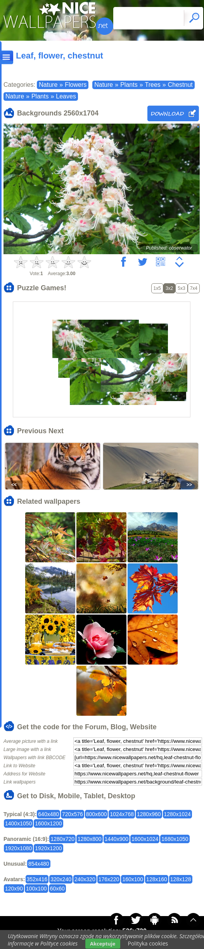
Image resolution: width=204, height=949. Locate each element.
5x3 (181, 288)
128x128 (180, 879)
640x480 (48, 814)
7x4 (193, 288)
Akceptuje (102, 943)
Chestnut (180, 84)
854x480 (38, 864)
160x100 (132, 879)
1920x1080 (18, 848)
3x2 (169, 288)
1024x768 (122, 814)
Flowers (75, 84)
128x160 (156, 879)
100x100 (36, 888)
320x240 (60, 879)
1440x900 (117, 839)
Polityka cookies (148, 943)
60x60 (57, 888)
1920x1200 (48, 848)
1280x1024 (177, 814)
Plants (128, 84)
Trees (153, 84)
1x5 (157, 288)
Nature (48, 84)
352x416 (37, 879)
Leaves (66, 96)
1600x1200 (48, 823)
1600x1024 (144, 839)
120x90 (14, 888)
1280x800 (90, 839)
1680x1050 (174, 839)
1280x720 (62, 839)
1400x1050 (18, 823)
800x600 (96, 814)
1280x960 (149, 814)
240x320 (84, 879)
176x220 (109, 879)
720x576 (72, 814)
